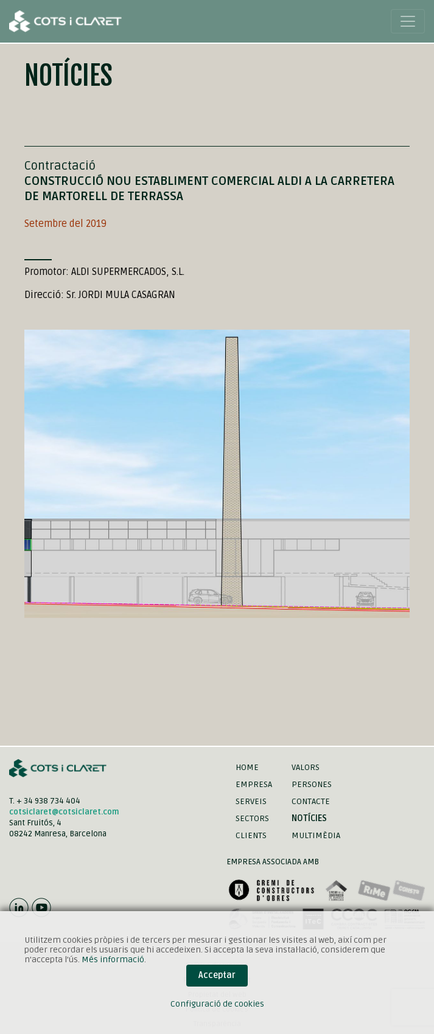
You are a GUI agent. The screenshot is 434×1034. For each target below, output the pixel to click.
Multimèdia (316, 835)
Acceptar (217, 975)
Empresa (254, 784)
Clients (251, 835)
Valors (306, 767)
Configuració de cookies (217, 1004)
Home (247, 767)
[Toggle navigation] (408, 21)
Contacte (311, 801)
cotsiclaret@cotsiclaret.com (64, 812)
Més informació (113, 959)
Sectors (252, 818)
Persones (312, 784)
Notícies (309, 818)
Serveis (251, 801)
